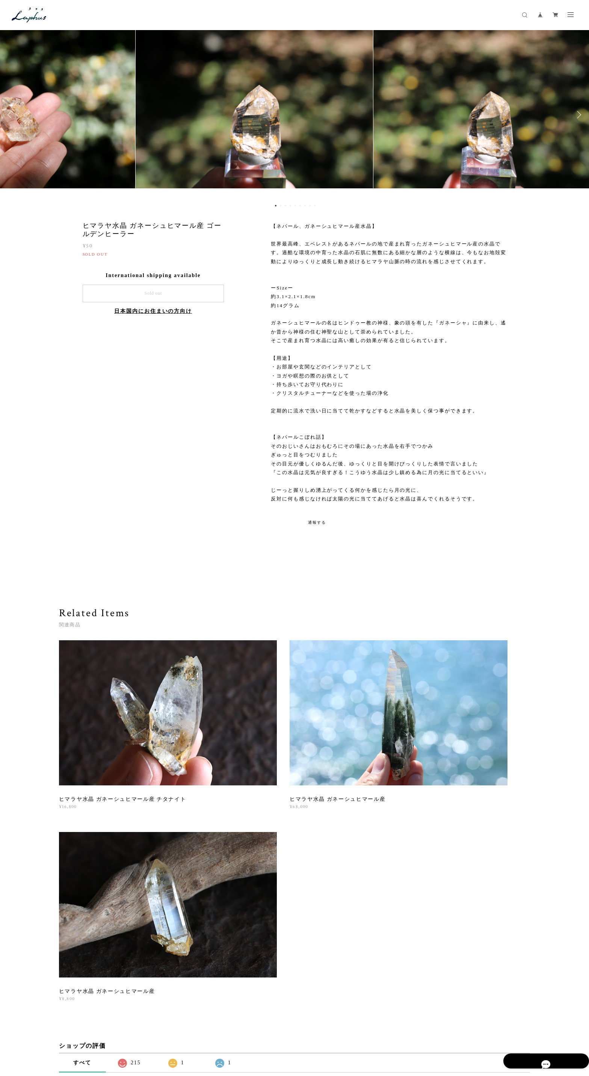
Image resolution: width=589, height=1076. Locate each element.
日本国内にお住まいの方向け (153, 311)
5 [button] (295, 205)
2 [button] (280, 205)
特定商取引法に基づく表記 (159, 1029)
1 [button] (275, 205)
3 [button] (285, 205)
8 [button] (310, 205)
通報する (317, 522)
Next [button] (577, 114)
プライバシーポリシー (101, 1029)
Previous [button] (11, 114)
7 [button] (305, 205)
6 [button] (300, 205)
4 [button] (290, 205)
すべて (82, 815)
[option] (294, 114)
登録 (457, 923)
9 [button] (315, 205)
